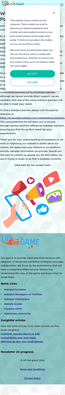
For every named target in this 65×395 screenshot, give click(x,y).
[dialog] (32, 48)
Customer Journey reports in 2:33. (20, 333)
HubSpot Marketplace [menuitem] (17, 299)
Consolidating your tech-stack (18, 337)
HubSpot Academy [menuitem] (15, 289)
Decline (32, 82)
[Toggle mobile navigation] (61, 4)
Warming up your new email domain (22, 341)
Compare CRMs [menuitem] (13, 308)
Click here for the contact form (32, 165)
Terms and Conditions (32, 369)
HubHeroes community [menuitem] (17, 313)
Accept (32, 73)
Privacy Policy (32, 378)
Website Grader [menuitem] (13, 303)
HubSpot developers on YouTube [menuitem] (23, 294)
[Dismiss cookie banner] (54, 13)
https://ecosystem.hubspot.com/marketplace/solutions (32, 117)
